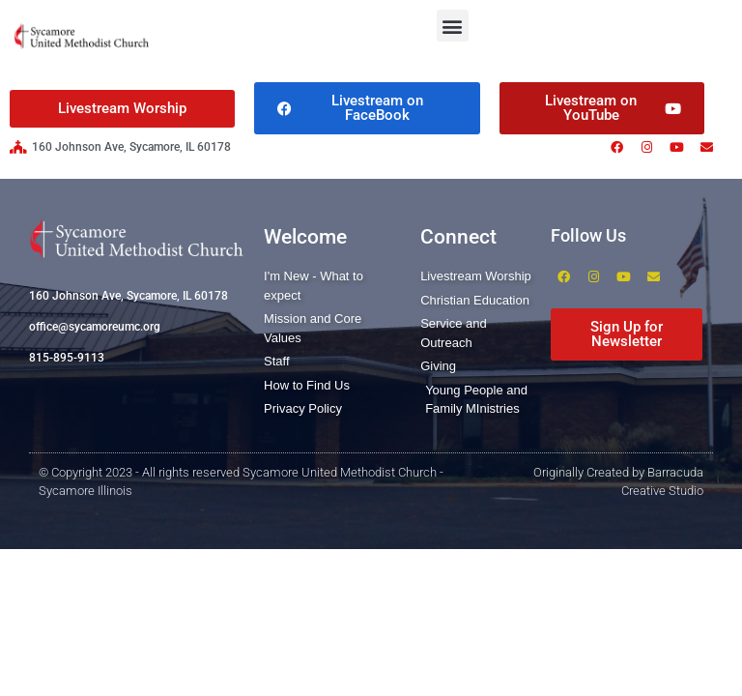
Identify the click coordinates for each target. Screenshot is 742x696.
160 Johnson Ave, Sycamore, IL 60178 (128, 296)
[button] (453, 26)
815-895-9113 (66, 357)
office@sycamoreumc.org (94, 327)
